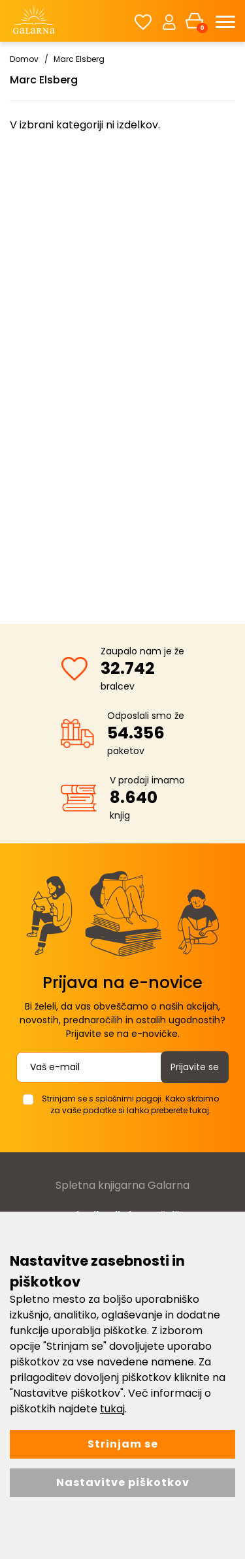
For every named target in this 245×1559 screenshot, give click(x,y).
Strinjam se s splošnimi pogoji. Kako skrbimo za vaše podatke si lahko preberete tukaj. (130, 1104)
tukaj (112, 1408)
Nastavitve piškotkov (122, 1482)
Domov (24, 59)
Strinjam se (123, 1443)
